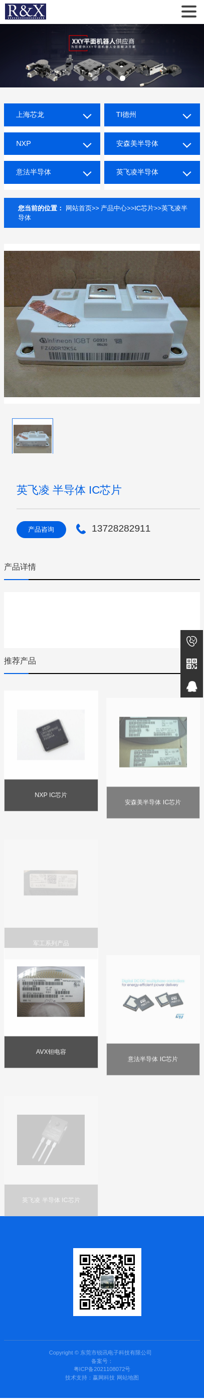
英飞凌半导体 (137, 172)
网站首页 (79, 208)
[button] (81, 78)
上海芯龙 (30, 114)
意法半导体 (33, 172)
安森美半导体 (137, 143)
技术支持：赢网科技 (90, 1380)
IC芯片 (144, 208)
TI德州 (126, 114)
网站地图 (128, 1380)
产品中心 (114, 208)
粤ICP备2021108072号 (102, 1372)
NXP (23, 143)
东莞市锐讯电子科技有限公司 (25, 12)
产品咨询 (42, 530)
